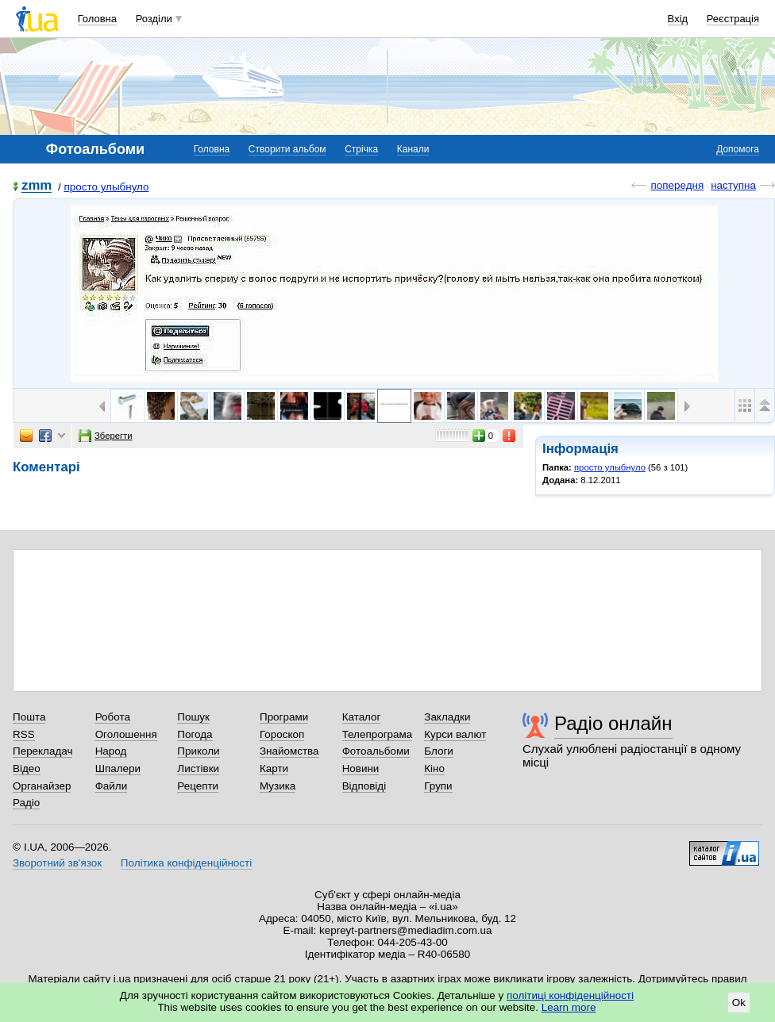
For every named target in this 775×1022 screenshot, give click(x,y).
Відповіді (364, 786)
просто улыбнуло (106, 187)
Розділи (154, 19)
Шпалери (118, 768)
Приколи (198, 751)
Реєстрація (733, 19)
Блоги (438, 751)
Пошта (29, 717)
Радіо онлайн (613, 723)
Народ (111, 751)
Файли (111, 786)
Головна (97, 19)
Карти (274, 768)
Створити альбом (287, 149)
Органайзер (42, 786)
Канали (413, 149)
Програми (284, 717)
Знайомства (289, 751)
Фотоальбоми (376, 751)
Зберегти (106, 435)
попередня (677, 185)
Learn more (569, 1007)
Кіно (434, 768)
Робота (112, 717)
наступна (733, 185)
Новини (361, 768)
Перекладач (42, 751)
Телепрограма (377, 734)
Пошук (193, 717)
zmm (36, 186)
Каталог (361, 717)
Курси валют (455, 734)
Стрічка (361, 149)
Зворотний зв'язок (57, 863)
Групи (438, 786)
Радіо (26, 803)
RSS (24, 734)
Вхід (678, 19)
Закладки (447, 717)
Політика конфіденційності (186, 863)
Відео (26, 768)
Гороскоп (282, 734)
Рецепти (197, 786)
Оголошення (126, 734)
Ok (739, 1003)
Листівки (198, 768)
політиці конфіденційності (570, 995)
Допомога (737, 149)
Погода (194, 734)
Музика (277, 786)
